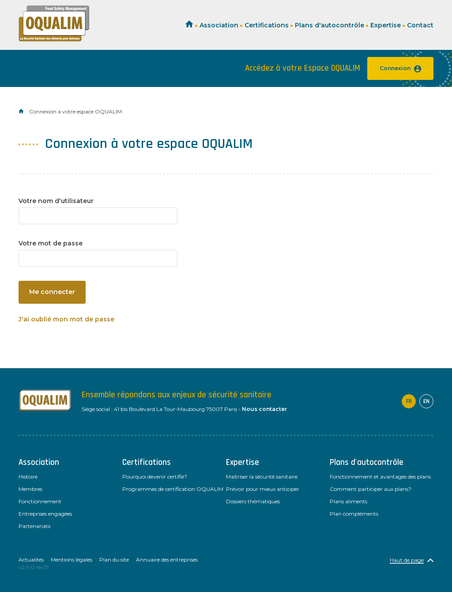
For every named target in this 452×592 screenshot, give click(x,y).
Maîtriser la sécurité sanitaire (262, 476)
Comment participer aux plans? (370, 489)
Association (219, 25)
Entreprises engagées (45, 513)
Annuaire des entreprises (167, 559)
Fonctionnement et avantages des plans (380, 476)
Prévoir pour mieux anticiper (262, 489)
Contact (420, 25)
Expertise (385, 25)
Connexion (400, 68)
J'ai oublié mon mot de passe (66, 319)
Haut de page (407, 560)
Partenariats (34, 526)
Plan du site (114, 559)
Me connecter (52, 292)
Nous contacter (264, 409)
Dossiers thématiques (253, 501)
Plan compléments (354, 513)
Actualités (31, 559)
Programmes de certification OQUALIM (172, 489)
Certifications (267, 25)
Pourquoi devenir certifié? (154, 476)
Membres (30, 489)
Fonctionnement (40, 501)
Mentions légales (71, 559)
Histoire (28, 476)
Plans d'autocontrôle (329, 25)
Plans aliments (348, 501)
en (426, 401)
